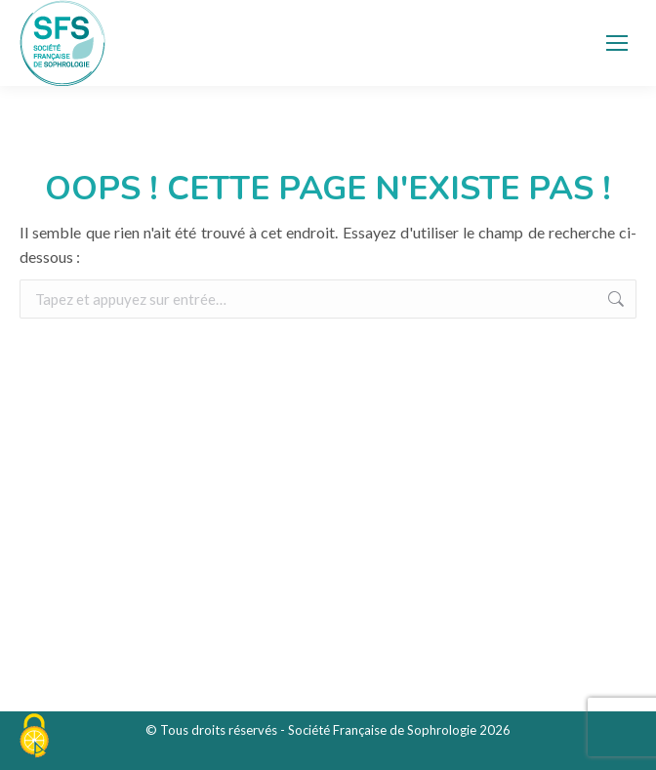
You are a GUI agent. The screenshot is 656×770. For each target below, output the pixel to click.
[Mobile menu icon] (616, 43)
